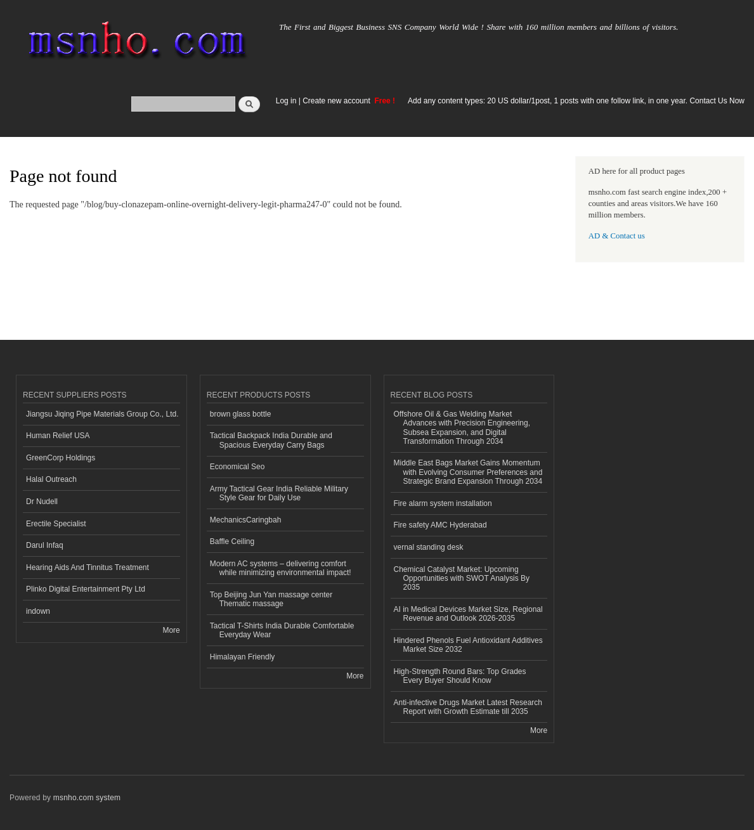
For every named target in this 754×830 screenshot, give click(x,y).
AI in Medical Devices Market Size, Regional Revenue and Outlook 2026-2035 (468, 614)
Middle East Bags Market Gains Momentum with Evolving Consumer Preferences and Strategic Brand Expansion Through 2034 (468, 472)
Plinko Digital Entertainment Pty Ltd (85, 589)
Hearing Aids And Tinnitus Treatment (87, 567)
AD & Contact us (616, 235)
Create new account (337, 100)
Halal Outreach (51, 479)
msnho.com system (86, 797)
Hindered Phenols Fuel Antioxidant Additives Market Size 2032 (468, 645)
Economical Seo (237, 466)
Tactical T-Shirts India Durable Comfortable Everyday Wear (282, 630)
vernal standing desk (429, 547)
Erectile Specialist (56, 523)
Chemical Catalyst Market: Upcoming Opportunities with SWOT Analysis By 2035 (462, 578)
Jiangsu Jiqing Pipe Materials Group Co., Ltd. (102, 414)
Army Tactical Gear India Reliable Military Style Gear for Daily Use (279, 493)
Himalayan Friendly (242, 656)
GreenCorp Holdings (60, 457)
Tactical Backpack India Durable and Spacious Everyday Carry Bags (271, 440)
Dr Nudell (42, 501)
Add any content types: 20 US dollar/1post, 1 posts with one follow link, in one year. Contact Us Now (576, 100)
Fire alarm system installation (443, 503)
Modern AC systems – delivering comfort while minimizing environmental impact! (280, 568)
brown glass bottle (240, 414)
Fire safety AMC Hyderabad (440, 525)
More (170, 630)
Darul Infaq (44, 545)
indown (38, 611)
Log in (286, 100)
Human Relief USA (58, 435)
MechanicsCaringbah (246, 520)
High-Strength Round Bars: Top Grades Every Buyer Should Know (460, 676)
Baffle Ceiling (232, 541)
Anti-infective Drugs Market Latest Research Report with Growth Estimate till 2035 (468, 707)
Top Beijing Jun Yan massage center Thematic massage (271, 599)
